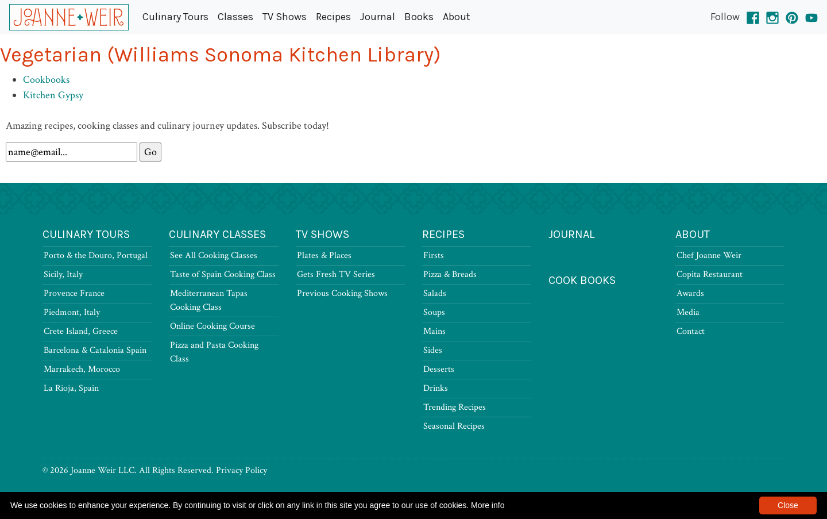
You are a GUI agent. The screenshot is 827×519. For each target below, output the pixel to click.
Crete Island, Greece (81, 331)
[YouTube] (811, 16)
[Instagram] (772, 16)
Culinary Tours (175, 16)
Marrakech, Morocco (82, 369)
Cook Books (582, 280)
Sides (432, 350)
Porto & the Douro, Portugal (96, 255)
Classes (235, 16)
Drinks (435, 388)
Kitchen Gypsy (53, 95)
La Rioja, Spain (71, 388)
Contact (691, 331)
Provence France (74, 293)
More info (487, 505)
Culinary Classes (217, 234)
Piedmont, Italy (72, 312)
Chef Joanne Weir (709, 255)
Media (688, 312)
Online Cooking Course (212, 326)
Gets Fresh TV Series (336, 274)
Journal (377, 16)
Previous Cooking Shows (342, 293)
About (456, 16)
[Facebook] (753, 16)
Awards (690, 293)
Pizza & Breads (450, 274)
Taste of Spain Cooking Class (223, 274)
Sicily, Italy (63, 274)
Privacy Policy (241, 470)
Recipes (333, 16)
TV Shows (284, 16)
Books (419, 16)
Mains (434, 331)
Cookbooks (46, 79)
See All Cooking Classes (213, 255)
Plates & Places (324, 255)
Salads (434, 293)
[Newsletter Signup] (71, 152)
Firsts (433, 255)
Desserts (438, 369)
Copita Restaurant (710, 274)
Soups (434, 312)
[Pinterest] (792, 16)
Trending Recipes (454, 407)
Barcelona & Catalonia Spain (95, 350)
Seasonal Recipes (454, 426)
